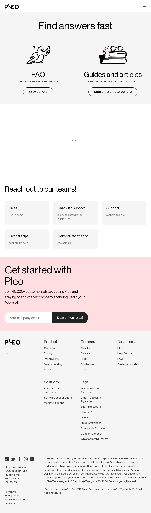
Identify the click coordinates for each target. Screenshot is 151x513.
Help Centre (124, 353)
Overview (49, 348)
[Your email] (28, 317)
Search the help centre (113, 92)
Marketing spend (54, 402)
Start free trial (70, 318)
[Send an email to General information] (75, 239)
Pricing (48, 353)
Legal (84, 369)
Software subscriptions (58, 397)
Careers (85, 353)
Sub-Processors (91, 406)
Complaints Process (93, 428)
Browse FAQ (38, 92)
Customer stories (128, 364)
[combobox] (7, 353)
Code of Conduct (91, 433)
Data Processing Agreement (91, 399)
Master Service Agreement (90, 390)
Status (48, 369)
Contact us (87, 364)
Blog (120, 348)
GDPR (84, 417)
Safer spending (53, 364)
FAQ (120, 358)
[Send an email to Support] (124, 213)
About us (86, 348)
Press (84, 358)
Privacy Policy (89, 412)
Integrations (51, 358)
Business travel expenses (53, 390)
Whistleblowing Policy (94, 438)
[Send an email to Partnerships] (27, 239)
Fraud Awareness (91, 422)
